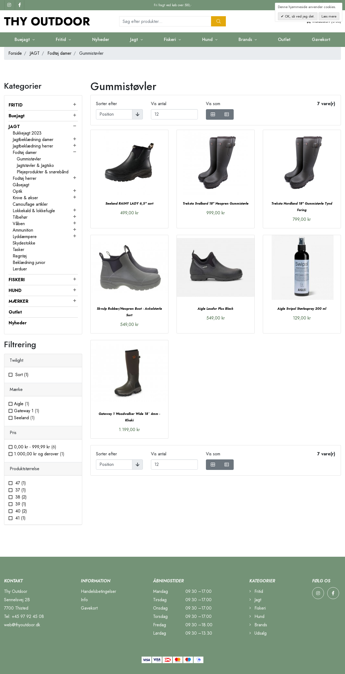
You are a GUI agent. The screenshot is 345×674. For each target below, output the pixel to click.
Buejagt (23, 39)
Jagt (134, 39)
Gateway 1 (26, 411)
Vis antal (158, 104)
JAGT (35, 53)
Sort (21, 375)
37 (20, 490)
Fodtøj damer (59, 53)
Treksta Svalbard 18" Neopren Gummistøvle (216, 203)
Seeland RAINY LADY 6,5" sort (129, 203)
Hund (208, 39)
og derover (39, 454)
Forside (15, 53)
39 (20, 504)
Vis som (213, 104)
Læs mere (329, 16)
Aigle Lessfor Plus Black (215, 308)
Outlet (284, 39)
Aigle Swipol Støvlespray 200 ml (301, 308)
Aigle (21, 404)
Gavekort (321, 39)
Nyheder (100, 39)
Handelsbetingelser (98, 591)
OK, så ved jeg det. (299, 16)
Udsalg (258, 633)
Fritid (61, 39)
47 (20, 483)
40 (20, 511)
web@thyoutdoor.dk (22, 625)
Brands (246, 39)
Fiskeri (170, 39)
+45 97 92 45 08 (28, 616)
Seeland (24, 418)
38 (20, 497)
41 (20, 518)
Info (84, 600)
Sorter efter (106, 104)
